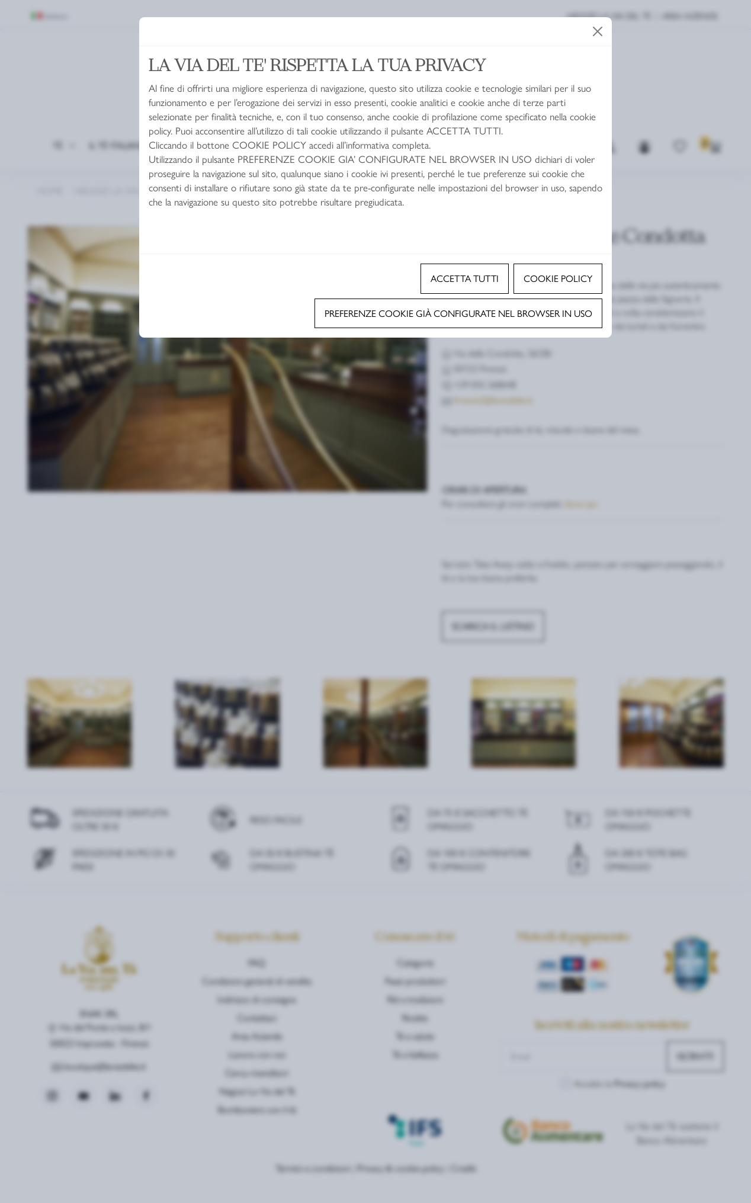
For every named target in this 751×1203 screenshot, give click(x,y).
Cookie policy (558, 278)
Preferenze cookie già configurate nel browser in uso (458, 313)
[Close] (597, 31)
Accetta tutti (465, 278)
